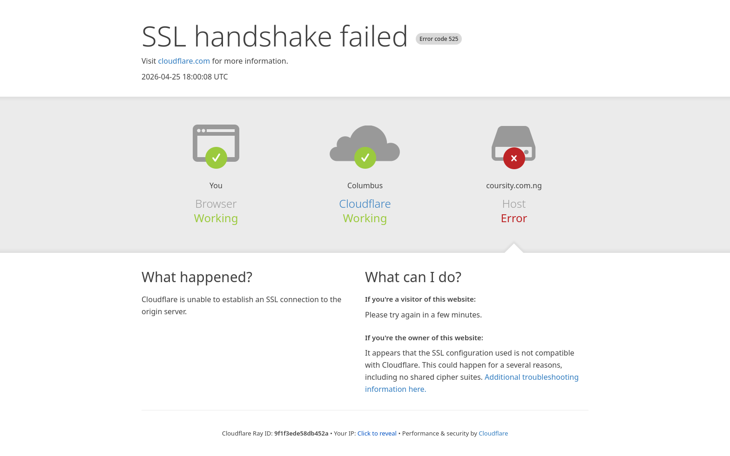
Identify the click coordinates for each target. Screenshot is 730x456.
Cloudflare (365, 203)
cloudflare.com (184, 61)
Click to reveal (377, 433)
